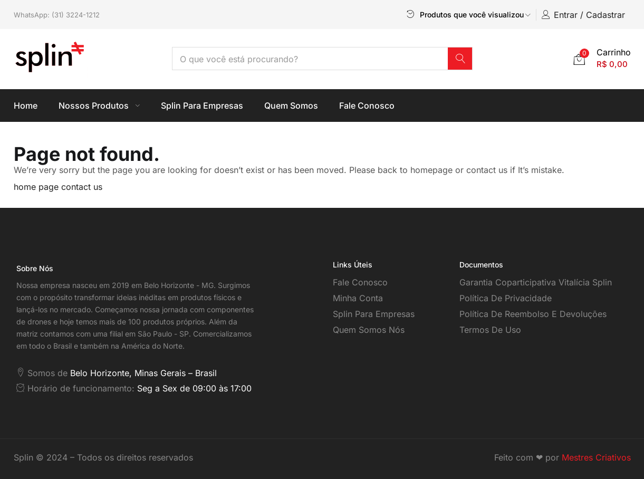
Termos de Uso (490, 329)
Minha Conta (358, 298)
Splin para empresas (374, 314)
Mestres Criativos (596, 457)
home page (36, 186)
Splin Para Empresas (202, 105)
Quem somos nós (369, 329)
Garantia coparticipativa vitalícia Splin (535, 282)
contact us (81, 186)
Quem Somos (291, 105)
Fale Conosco (367, 105)
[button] (602, 58)
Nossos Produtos (99, 105)
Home (25, 105)
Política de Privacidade (505, 298)
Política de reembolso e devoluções (533, 314)
